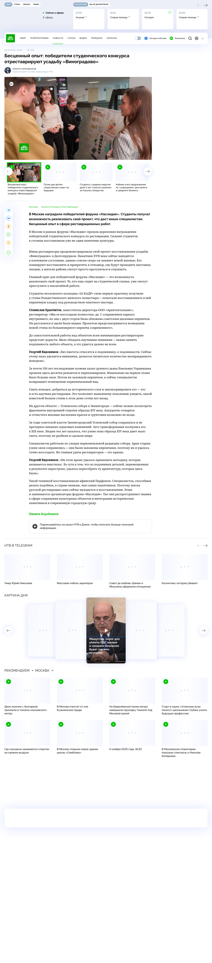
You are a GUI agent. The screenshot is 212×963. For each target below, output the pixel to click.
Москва (33, 207)
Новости (58, 38)
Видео (83, 38)
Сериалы (111, 38)
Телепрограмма (39, 38)
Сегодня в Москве (155, 38)
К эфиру (48, 17)
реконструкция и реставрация (59, 207)
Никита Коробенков (43, 514)
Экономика (177, 38)
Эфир (23, 38)
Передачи (96, 38)
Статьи (71, 38)
